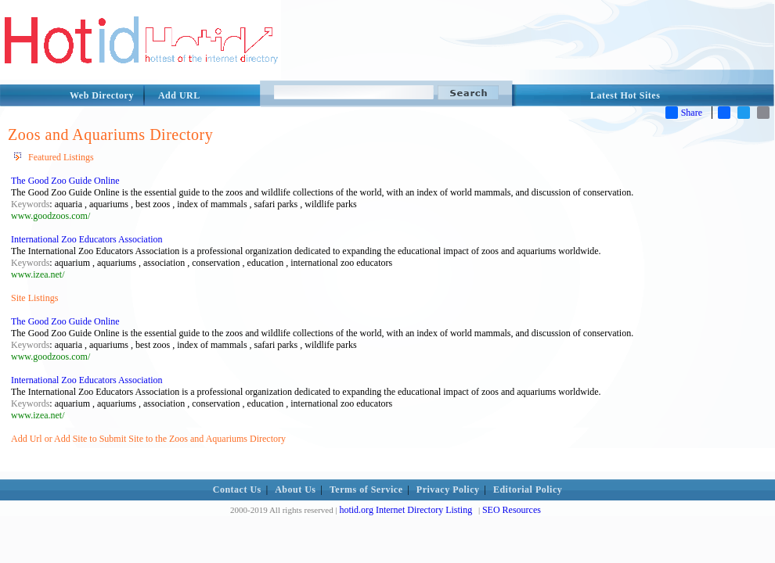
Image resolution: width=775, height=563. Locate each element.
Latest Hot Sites (625, 95)
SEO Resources (511, 509)
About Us (295, 489)
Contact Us (237, 489)
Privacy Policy (448, 489)
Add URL (179, 95)
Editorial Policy (527, 489)
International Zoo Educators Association (87, 239)
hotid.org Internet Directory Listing (405, 509)
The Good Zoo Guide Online (65, 180)
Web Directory (102, 95)
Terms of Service (366, 489)
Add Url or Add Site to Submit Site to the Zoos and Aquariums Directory (148, 438)
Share (683, 112)
